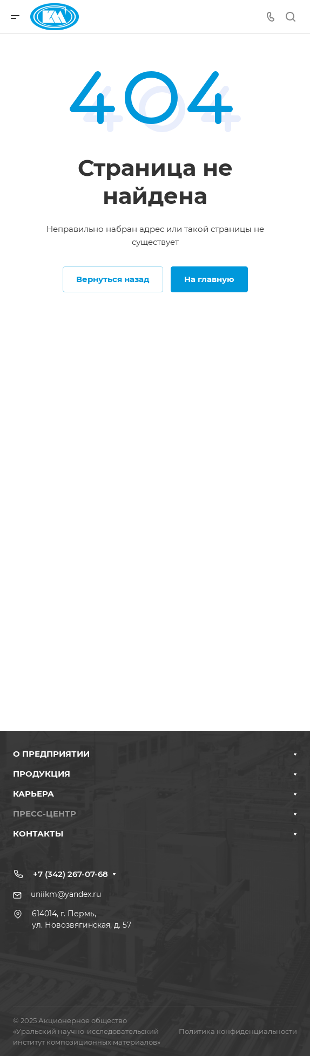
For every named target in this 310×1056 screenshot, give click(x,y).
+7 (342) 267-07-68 (70, 874)
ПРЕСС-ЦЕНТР (44, 813)
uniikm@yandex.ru (66, 894)
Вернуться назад (113, 279)
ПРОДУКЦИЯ (41, 774)
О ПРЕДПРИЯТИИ (51, 754)
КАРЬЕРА (33, 793)
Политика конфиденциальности (238, 1031)
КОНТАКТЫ (38, 833)
